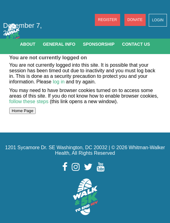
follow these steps (29, 101)
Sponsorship (99, 44)
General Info (59, 44)
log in (58, 81)
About (27, 44)
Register (107, 20)
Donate (135, 20)
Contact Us (136, 44)
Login (158, 20)
